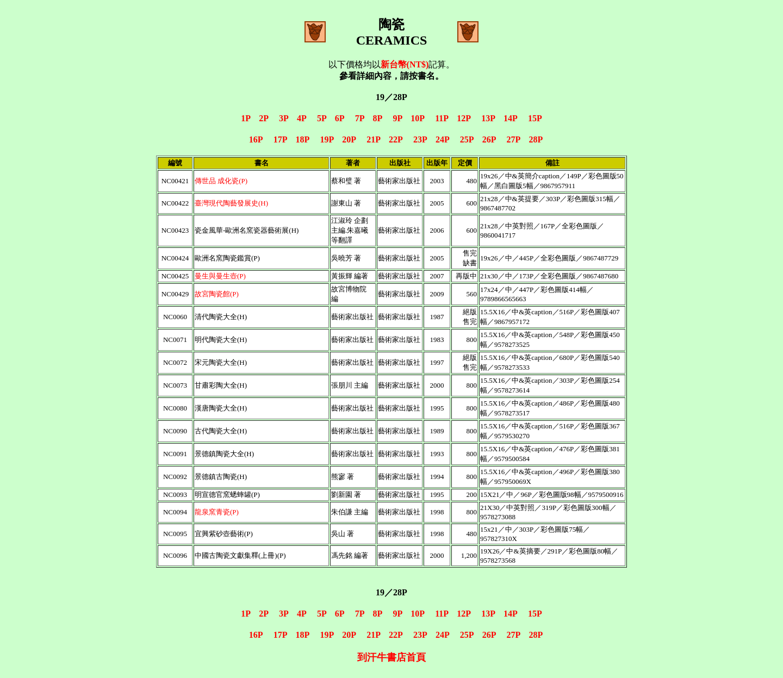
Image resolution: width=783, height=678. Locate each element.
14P (510, 118)
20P (349, 139)
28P (536, 139)
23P (420, 139)
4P (301, 118)
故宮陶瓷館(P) (217, 294)
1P (245, 118)
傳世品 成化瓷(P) (221, 181)
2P (263, 118)
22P (395, 139)
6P (339, 118)
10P (417, 118)
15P (535, 118)
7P (359, 118)
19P (326, 139)
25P (467, 139)
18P (302, 139)
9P (397, 118)
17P (280, 139)
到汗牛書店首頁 (391, 657)
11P (441, 118)
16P (256, 139)
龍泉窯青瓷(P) (217, 512)
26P (489, 139)
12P (463, 118)
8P (377, 118)
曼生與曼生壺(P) (220, 276)
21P (373, 139)
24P (442, 139)
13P (488, 118)
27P (513, 139)
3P (283, 118)
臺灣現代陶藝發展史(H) (231, 203)
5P (321, 118)
